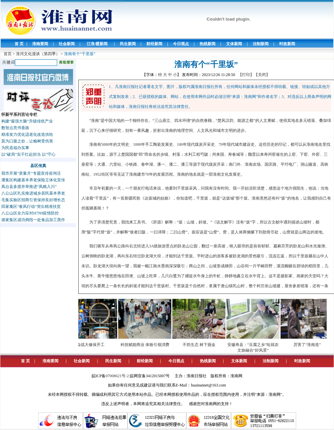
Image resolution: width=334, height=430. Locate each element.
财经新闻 (154, 44)
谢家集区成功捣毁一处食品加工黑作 (33, 219)
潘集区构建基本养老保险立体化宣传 (33, 180)
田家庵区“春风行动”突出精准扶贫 (31, 206)
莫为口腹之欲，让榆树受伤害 (27, 141)
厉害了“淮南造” (309, 344)
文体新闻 (234, 44)
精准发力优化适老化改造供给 (27, 134)
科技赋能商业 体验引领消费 (147, 344)
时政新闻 (287, 44)
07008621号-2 (117, 376)
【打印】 (246, 74)
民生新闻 (128, 44)
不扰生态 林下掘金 (201, 344)
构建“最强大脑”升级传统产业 (27, 121)
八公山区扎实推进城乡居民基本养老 (33, 193)
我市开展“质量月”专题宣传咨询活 (31, 173)
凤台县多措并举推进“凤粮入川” (29, 186)
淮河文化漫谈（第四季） (38, 53)
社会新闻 (67, 44)
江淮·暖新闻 (97, 44)
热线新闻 (207, 44)
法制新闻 (261, 44)
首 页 (19, 44)
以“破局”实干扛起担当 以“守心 (28, 154)
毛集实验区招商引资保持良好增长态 (33, 200)
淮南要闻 (40, 44)
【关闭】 (262, 74)
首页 (8, 53)
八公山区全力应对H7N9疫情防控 (30, 213)
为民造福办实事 (15, 147)
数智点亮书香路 (15, 128)
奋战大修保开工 (93, 344)
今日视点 (181, 44)
